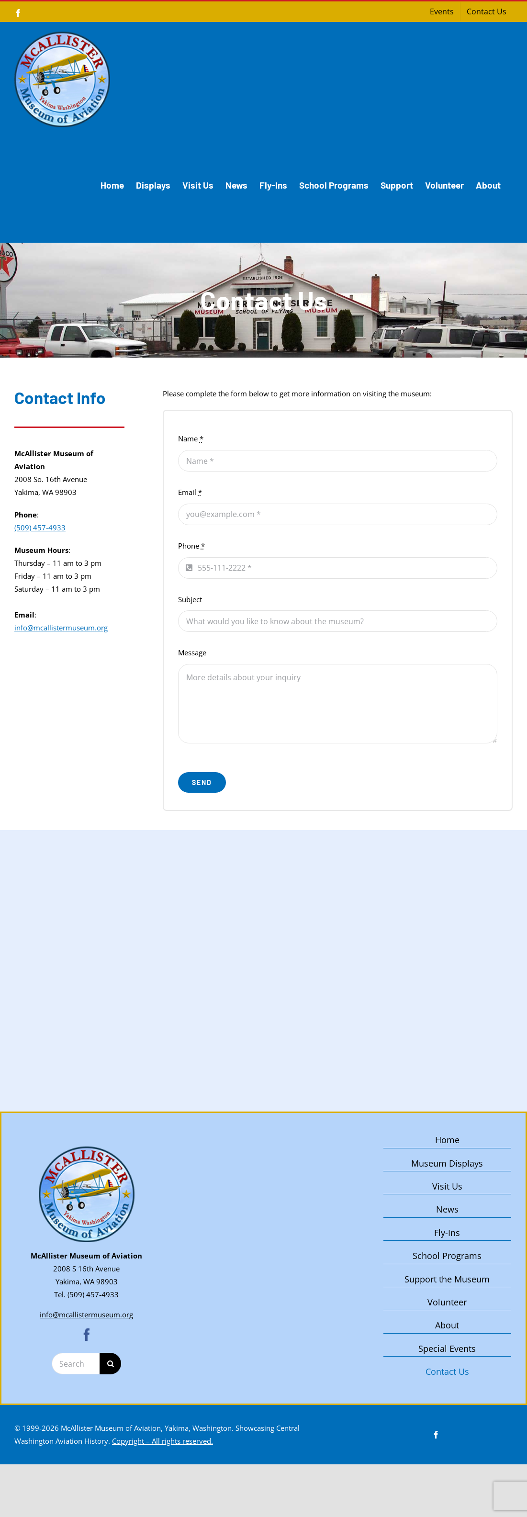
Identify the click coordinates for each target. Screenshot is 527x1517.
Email (190, 492)
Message (192, 652)
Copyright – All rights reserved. (162, 1441)
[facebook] (86, 1334)
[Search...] (76, 1363)
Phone (191, 546)
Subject (190, 599)
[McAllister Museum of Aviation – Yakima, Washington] (87, 1150)
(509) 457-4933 (40, 527)
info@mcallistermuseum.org (61, 627)
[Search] (110, 1363)
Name (190, 438)
